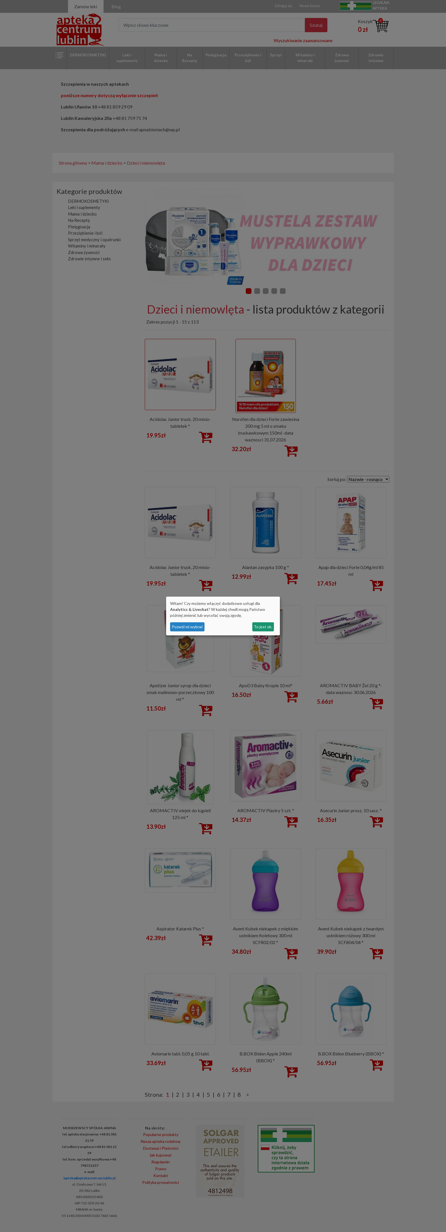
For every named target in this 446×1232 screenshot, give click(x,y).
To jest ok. (263, 626)
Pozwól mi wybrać (187, 626)
